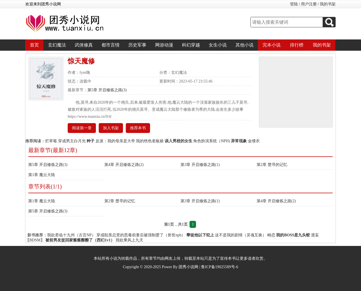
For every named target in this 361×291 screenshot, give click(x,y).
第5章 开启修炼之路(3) (107, 90)
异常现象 (239, 141)
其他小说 (244, 45)
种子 (90, 141)
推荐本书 (138, 128)
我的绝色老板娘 (150, 141)
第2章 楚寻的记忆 (272, 165)
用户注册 (309, 4)
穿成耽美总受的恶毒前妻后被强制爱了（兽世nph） (140, 235)
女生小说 (218, 45)
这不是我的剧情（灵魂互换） (240, 235)
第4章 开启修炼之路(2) (124, 165)
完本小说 (272, 45)
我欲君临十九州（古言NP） (71, 235)
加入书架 (111, 128)
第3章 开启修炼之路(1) (200, 165)
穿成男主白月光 (72, 141)
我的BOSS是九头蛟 (293, 235)
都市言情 (111, 45)
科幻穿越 (191, 45)
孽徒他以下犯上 (200, 235)
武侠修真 (84, 45)
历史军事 (137, 45)
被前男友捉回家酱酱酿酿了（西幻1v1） (80, 240)
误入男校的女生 (178, 141)
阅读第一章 (82, 128)
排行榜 (296, 45)
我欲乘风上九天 (129, 240)
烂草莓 (51, 141)
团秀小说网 (188, 267)
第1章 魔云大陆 (41, 175)
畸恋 (271, 235)
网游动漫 (164, 45)
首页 (34, 45)
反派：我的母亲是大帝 (115, 141)
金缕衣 (254, 141)
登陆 (294, 4)
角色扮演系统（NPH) (211, 141)
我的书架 (328, 4)
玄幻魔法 (57, 45)
